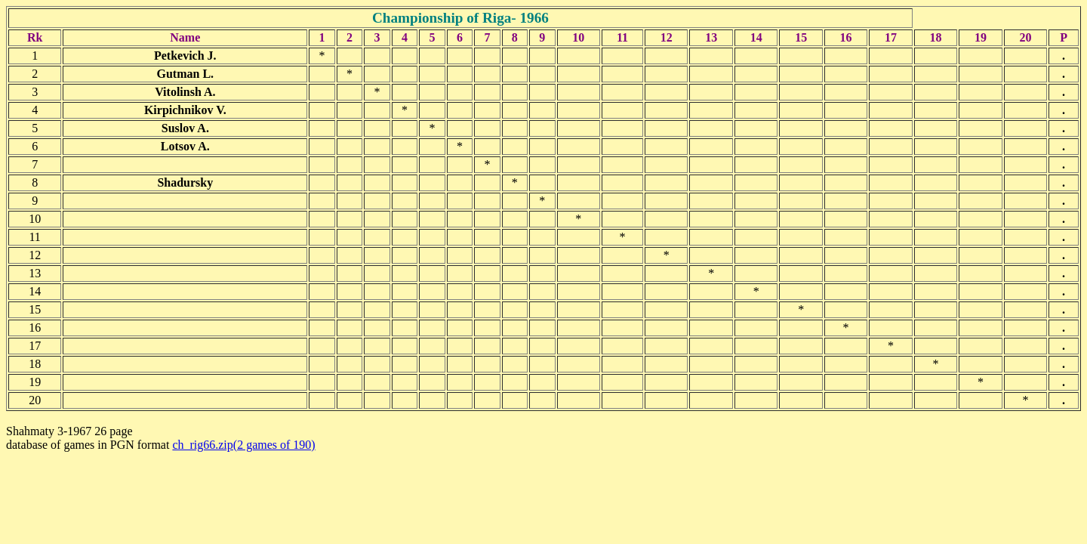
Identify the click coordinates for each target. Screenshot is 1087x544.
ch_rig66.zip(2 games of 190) (243, 444)
